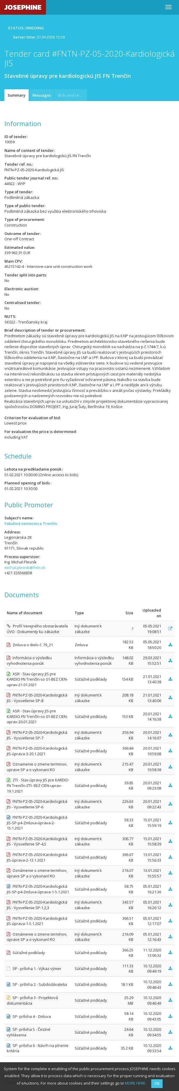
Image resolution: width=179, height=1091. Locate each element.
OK (156, 1083)
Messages (41, 95)
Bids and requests (72, 95)
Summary (16, 95)
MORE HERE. (135, 1083)
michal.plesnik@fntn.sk (24, 567)
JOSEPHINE (23, 7)
